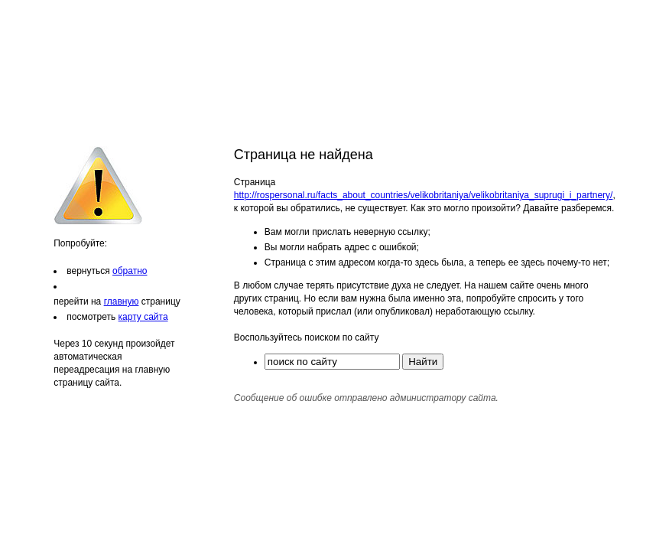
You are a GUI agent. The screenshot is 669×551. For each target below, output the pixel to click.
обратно (129, 271)
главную (121, 301)
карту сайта (143, 316)
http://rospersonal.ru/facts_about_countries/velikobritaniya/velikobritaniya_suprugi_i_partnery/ (423, 195)
